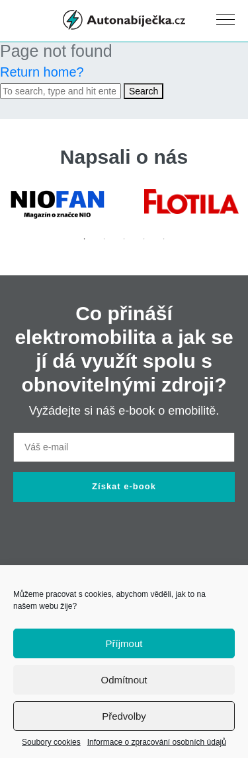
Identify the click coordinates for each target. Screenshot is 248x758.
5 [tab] (164, 239)
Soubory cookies (51, 742)
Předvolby (124, 716)
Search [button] (143, 91)
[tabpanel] (57, 204)
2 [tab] (104, 239)
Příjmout (124, 643)
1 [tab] (84, 239)
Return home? (42, 72)
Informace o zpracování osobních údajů (156, 742)
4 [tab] (144, 239)
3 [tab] (124, 239)
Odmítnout (124, 679)
